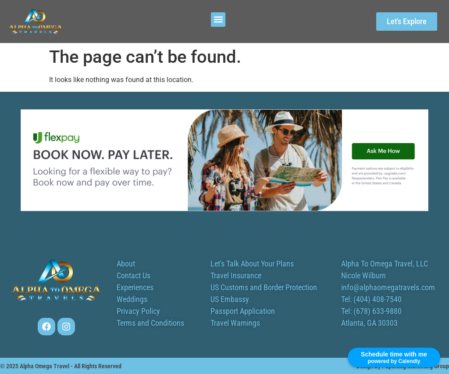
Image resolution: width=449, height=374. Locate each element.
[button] (218, 19)
